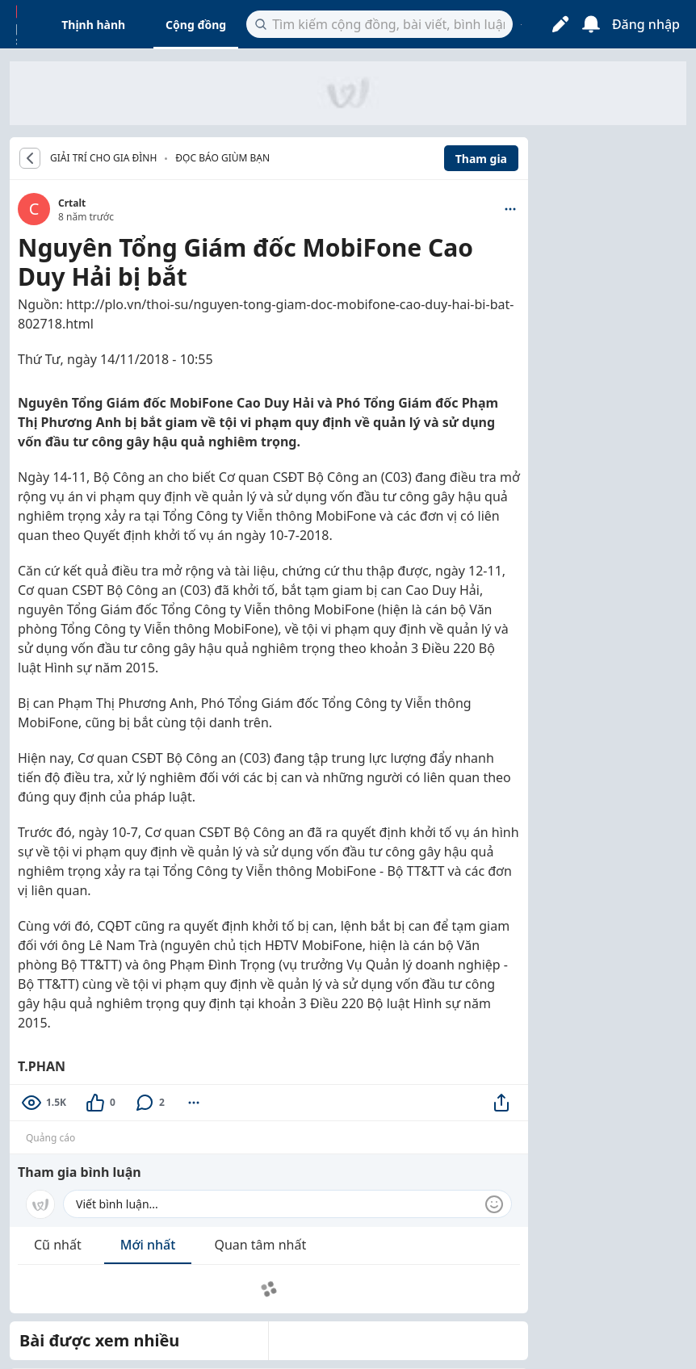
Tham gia (481, 158)
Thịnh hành (93, 24)
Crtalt (72, 203)
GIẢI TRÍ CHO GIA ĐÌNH (103, 158)
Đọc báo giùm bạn (222, 158)
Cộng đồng (196, 24)
